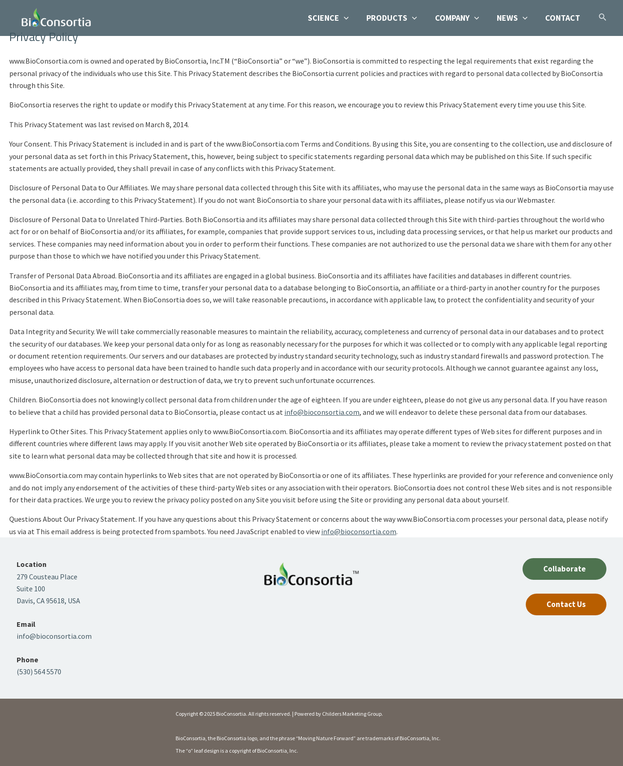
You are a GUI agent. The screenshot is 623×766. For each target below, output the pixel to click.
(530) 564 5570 (39, 671)
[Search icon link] (603, 18)
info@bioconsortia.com (321, 412)
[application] (349, 18)
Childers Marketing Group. (352, 713)
